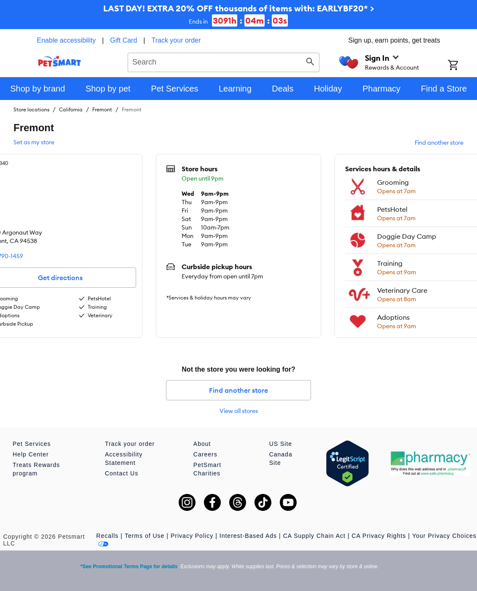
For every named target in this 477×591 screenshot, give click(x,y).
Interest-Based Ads (248, 535)
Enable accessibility (66, 40)
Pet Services (32, 443)
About (202, 443)
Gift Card (123, 40)
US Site (280, 443)
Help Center (31, 454)
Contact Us (121, 473)
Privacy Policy (192, 535)
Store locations (31, 109)
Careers (205, 454)
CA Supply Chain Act (314, 535)
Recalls (107, 535)
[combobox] (223, 61)
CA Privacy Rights (379, 535)
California (71, 109)
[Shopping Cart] (462, 66)
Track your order (176, 40)
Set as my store (33, 142)
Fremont (102, 109)
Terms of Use (144, 535)
